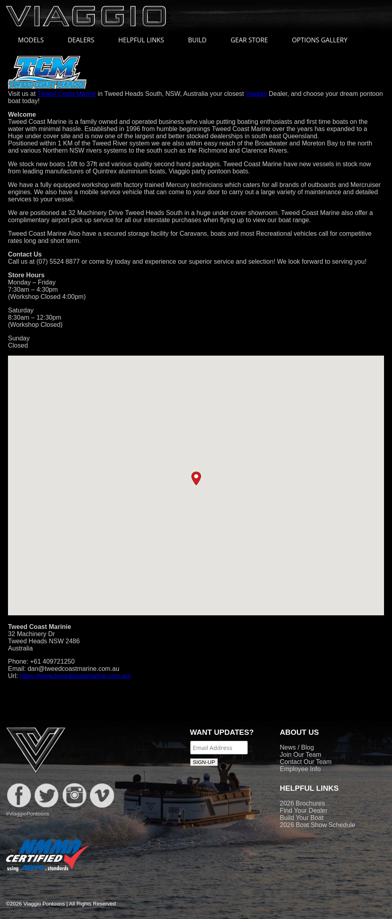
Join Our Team (300, 754)
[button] (196, 478)
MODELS (35, 40)
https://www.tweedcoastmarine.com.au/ (75, 675)
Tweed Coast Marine (66, 93)
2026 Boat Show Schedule (317, 825)
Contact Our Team (306, 761)
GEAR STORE (249, 40)
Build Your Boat (301, 817)
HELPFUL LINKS (145, 40)
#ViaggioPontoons (27, 814)
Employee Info (300, 769)
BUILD (197, 40)
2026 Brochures (302, 803)
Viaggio (256, 93)
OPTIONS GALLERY (319, 40)
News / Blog (297, 747)
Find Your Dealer (303, 810)
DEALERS (81, 40)
